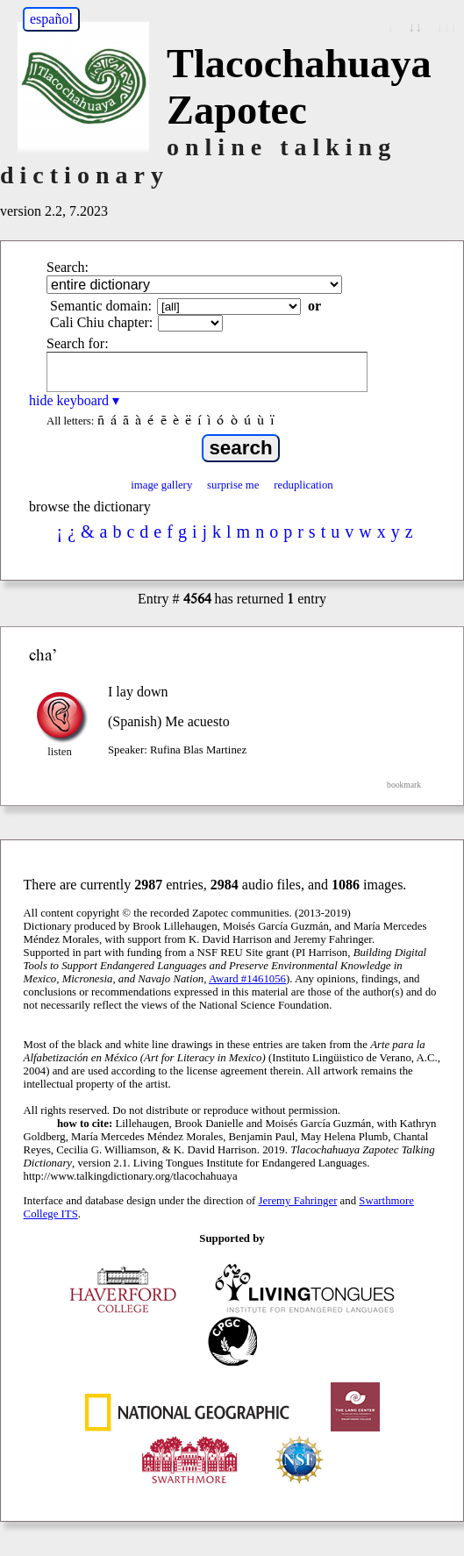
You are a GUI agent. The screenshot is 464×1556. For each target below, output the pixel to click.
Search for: (77, 343)
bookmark (404, 784)
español (51, 18)
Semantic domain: (101, 305)
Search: (67, 267)
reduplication (303, 485)
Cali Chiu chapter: (101, 322)
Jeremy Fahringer (298, 1201)
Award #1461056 (247, 979)
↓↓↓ (446, 26)
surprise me (233, 485)
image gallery (161, 485)
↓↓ (415, 26)
